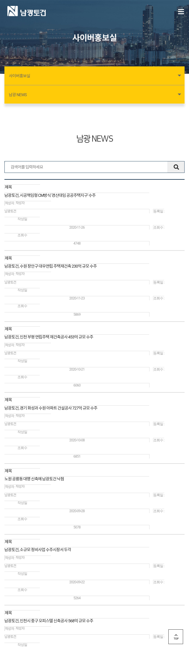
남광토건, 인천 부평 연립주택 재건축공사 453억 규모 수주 (48, 337)
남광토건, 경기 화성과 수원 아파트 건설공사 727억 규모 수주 (50, 408)
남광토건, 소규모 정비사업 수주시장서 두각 (37, 549)
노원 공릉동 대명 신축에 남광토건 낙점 (34, 479)
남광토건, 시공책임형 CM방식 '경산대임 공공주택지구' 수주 (50, 195)
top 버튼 (175, 636)
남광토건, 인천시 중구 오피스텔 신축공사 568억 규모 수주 (48, 620)
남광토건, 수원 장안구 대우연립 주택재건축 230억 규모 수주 (50, 266)
